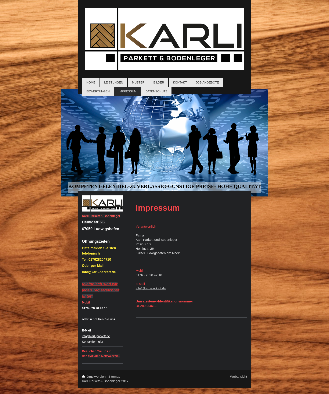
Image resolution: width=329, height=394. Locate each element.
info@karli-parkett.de (151, 288)
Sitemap (114, 376)
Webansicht (238, 376)
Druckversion (94, 376)
